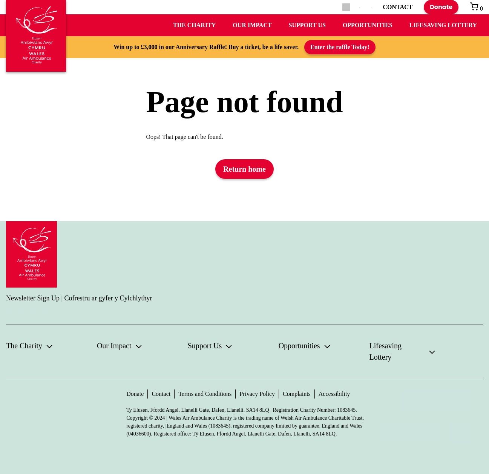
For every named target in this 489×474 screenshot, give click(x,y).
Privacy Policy (257, 394)
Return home (244, 169)
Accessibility (334, 394)
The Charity (194, 25)
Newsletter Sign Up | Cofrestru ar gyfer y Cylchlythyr (79, 298)
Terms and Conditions (204, 394)
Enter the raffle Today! (339, 47)
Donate (441, 7)
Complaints (297, 394)
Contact (161, 394)
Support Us (307, 25)
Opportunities (367, 25)
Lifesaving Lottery (443, 25)
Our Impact (252, 25)
